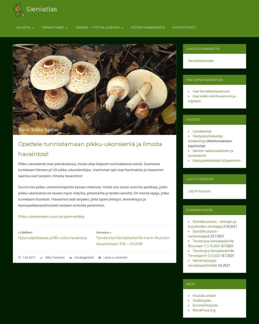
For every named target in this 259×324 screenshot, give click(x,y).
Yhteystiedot (184, 27)
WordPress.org (204, 310)
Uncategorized (83, 257)
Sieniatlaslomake (201, 60)
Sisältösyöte (202, 300)
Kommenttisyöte (205, 305)
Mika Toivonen (55, 257)
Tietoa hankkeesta (148, 27)
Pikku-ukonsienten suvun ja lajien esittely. (51, 216)
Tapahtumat (53, 27)
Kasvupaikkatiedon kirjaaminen (216, 160)
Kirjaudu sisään (204, 295)
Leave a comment (115, 257)
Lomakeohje (202, 131)
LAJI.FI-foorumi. (199, 191)
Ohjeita (23, 27)
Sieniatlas (41, 9)
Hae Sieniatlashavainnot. (211, 91)
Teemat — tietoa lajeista (97, 27)
